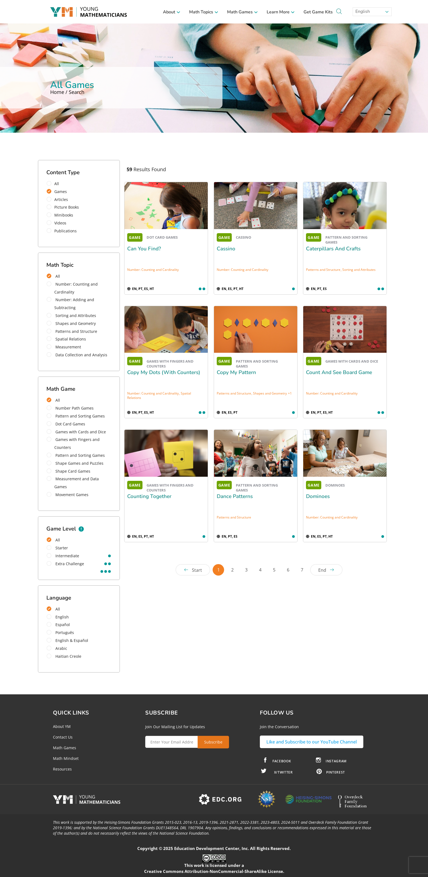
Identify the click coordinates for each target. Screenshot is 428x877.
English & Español (67, 640)
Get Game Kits (318, 12)
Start (197, 570)
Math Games (242, 12)
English (362, 11)
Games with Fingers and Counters (73, 443)
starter (57, 547)
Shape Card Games (68, 471)
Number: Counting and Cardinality (72, 288)
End (322, 570)
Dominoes (318, 496)
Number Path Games (70, 408)
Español (58, 624)
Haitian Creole (64, 656)
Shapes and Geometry (71, 323)
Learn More (281, 12)
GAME (135, 237)
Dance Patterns (235, 496)
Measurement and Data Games (73, 482)
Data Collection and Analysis (77, 354)
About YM (62, 726)
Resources (62, 769)
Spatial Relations (66, 339)
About (171, 12)
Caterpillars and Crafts (333, 248)
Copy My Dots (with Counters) (163, 372)
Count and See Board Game (339, 372)
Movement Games (67, 494)
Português (60, 632)
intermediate (63, 555)
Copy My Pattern (236, 372)
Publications (63, 230)
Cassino (226, 248)
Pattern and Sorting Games (76, 416)
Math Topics (203, 12)
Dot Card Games (66, 423)
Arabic (57, 648)
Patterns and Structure (72, 331)
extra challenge (65, 563)
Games (58, 191)
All (55, 183)
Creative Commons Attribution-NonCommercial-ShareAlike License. (214, 871)
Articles (59, 199)
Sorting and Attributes (71, 315)
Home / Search (67, 92)
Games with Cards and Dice (76, 431)
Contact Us (63, 737)
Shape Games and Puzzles (75, 463)
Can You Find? (144, 248)
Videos (58, 223)
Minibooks (62, 215)
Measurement (64, 346)
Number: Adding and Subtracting (70, 303)
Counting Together (149, 496)
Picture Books (64, 207)
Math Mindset (66, 758)
